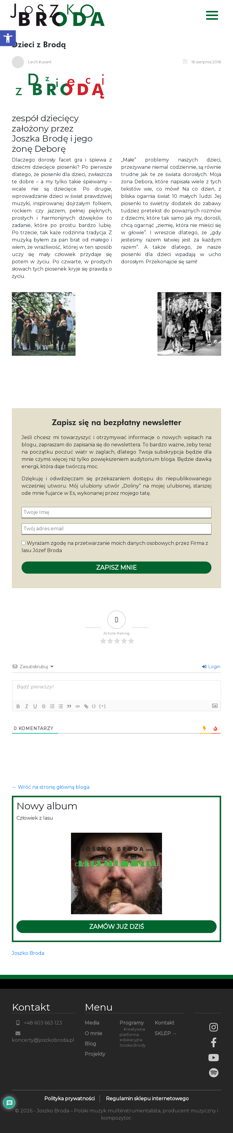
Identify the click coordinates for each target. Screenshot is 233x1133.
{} (94, 706)
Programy (132, 1023)
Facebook (213, 1042)
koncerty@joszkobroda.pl (43, 1037)
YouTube (213, 1057)
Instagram (213, 1027)
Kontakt (164, 1023)
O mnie (93, 1033)
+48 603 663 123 (37, 1023)
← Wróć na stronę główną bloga (50, 787)
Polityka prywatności (69, 1098)
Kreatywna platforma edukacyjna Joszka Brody (133, 1037)
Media (92, 1023)
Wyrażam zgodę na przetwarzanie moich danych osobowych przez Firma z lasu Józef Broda (115, 546)
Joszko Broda (28, 953)
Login (211, 666)
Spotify (213, 1072)
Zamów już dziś (116, 926)
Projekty (95, 1054)
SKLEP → (166, 1033)
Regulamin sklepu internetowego (147, 1098)
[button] (8, 38)
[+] (102, 706)
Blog (90, 1044)
